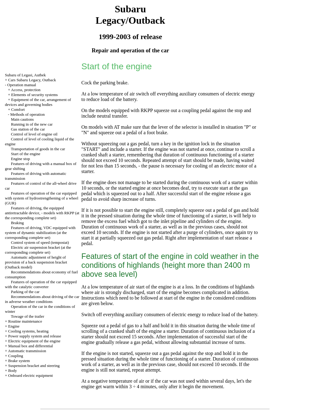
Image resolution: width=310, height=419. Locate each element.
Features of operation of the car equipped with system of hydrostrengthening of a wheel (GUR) (41, 198)
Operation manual (21, 85)
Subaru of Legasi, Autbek (25, 75)
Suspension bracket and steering (34, 365)
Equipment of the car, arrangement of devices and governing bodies (38, 102)
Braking (17, 222)
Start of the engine (25, 153)
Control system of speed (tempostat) (40, 242)
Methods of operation (27, 114)
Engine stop (20, 158)
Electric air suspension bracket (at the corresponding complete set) (38, 250)
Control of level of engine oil (34, 134)
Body (12, 370)
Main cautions (22, 119)
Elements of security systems (34, 94)
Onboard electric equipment (30, 375)
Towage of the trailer (27, 316)
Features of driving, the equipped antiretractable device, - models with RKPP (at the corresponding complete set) (42, 213)
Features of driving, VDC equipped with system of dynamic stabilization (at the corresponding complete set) (40, 232)
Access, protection (26, 89)
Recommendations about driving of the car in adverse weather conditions (42, 299)
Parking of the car (25, 291)
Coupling (15, 355)
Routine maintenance (25, 321)
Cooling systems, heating (28, 331)
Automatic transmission (27, 350)
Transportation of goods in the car (38, 149)
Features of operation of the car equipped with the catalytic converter (41, 284)
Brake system (19, 360)
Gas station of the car (28, 129)
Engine (14, 326)
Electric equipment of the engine (34, 341)
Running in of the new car (31, 124)
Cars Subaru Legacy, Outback (32, 80)
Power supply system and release (34, 336)
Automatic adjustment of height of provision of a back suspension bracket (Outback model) (36, 262)
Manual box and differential (30, 346)
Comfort (18, 109)
